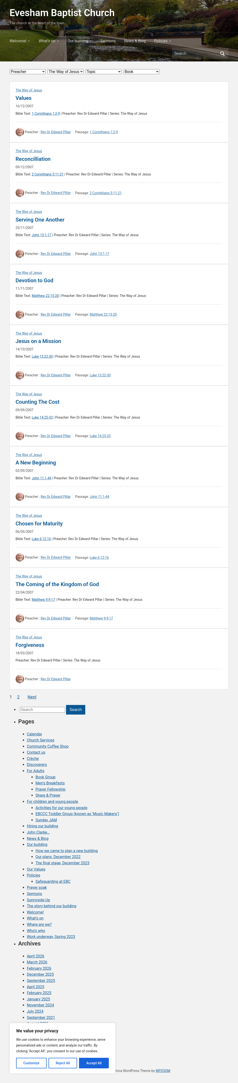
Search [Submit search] (222, 53)
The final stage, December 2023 (63, 863)
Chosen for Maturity (39, 524)
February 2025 (39, 993)
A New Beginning (36, 463)
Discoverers (37, 764)
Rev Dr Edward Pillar (56, 132)
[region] (62, 1048)
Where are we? (39, 924)
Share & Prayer (48, 795)
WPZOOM (163, 1071)
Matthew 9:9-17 (43, 600)
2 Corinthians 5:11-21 (48, 174)
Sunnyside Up (38, 900)
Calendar (34, 734)
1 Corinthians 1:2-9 (46, 113)
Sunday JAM (46, 820)
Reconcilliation (33, 159)
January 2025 (38, 999)
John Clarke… (38, 832)
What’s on (47, 41)
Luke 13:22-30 (42, 356)
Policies (161, 41)
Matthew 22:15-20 (45, 296)
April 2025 (35, 987)
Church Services (41, 740)
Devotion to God (35, 280)
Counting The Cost (38, 402)
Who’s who (36, 930)
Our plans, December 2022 (58, 856)
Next (32, 696)
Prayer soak (37, 887)
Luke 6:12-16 (41, 539)
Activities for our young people (61, 808)
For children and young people (52, 801)
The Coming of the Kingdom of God (57, 584)
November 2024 (40, 1005)
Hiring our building (42, 826)
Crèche (33, 758)
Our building (78, 41)
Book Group (45, 777)
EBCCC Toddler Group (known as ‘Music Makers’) (77, 814)
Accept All (94, 1063)
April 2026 (35, 956)
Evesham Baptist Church (62, 12)
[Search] (196, 53)
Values (24, 98)
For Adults (35, 771)
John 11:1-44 (41, 478)
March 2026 (37, 962)
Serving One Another (40, 220)
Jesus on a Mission (38, 341)
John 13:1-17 (41, 235)
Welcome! (18, 41)
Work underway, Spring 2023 (51, 936)
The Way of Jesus (29, 90)
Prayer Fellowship (51, 789)
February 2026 (39, 968)
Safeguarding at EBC (53, 881)
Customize (31, 1063)
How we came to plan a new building (67, 850)
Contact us (36, 752)
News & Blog (135, 41)
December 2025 (40, 974)
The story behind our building (51, 906)
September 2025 (41, 980)
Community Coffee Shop (48, 746)
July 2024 (35, 1011)
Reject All (63, 1063)
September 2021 (41, 1017)
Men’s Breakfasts (50, 783)
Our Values (36, 869)
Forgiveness (30, 645)
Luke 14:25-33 (42, 417)
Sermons (108, 41)
